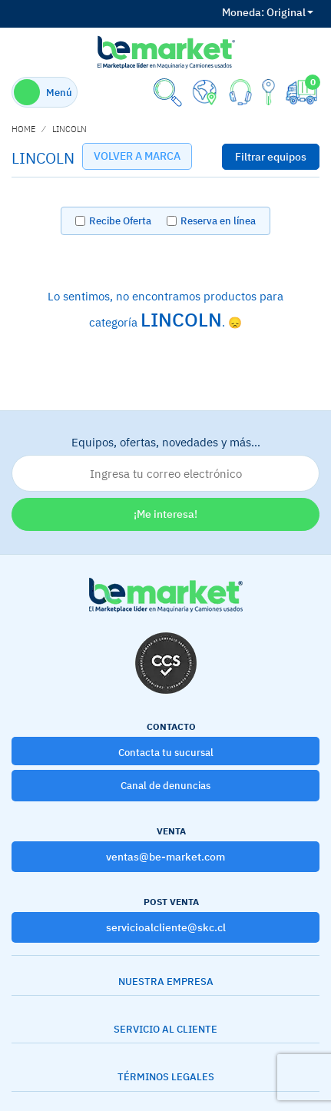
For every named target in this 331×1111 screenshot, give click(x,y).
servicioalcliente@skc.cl (166, 927)
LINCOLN (69, 129)
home (23, 129)
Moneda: (243, 12)
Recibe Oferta (120, 220)
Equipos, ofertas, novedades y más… (165, 463)
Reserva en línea (218, 220)
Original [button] (267, 12)
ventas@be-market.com (165, 857)
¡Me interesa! (165, 514)
